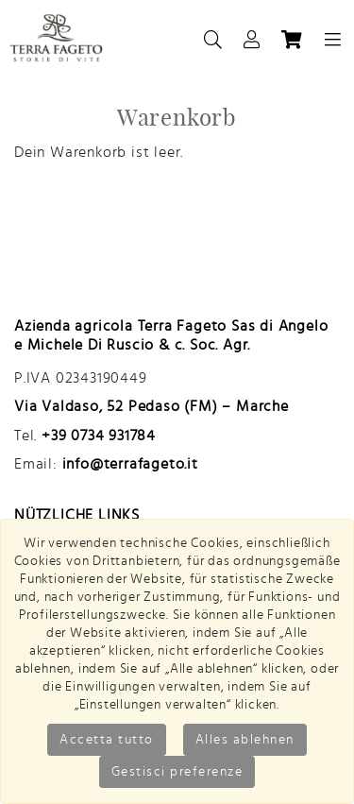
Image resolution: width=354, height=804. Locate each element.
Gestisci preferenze (177, 771)
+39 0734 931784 (99, 435)
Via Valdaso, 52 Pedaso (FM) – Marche (151, 406)
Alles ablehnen (245, 739)
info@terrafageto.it (130, 463)
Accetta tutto (106, 739)
